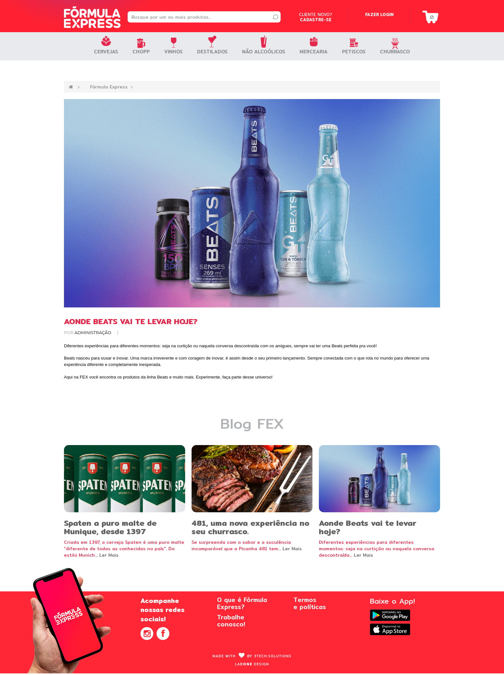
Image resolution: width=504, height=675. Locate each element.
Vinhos (173, 51)
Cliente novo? (315, 17)
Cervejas (106, 51)
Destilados (212, 51)
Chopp (141, 51)
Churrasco (395, 51)
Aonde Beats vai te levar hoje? (367, 527)
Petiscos (353, 51)
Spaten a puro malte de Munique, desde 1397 (110, 527)
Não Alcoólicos (263, 51)
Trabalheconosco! (231, 620)
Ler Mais (109, 555)
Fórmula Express (109, 86)
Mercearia (314, 51)
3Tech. (273, 656)
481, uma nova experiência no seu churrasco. (250, 527)
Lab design (252, 664)
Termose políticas (309, 603)
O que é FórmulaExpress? (242, 603)
